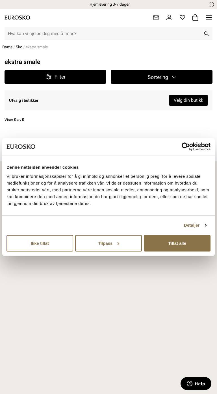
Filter (55, 76)
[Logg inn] (169, 17)
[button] (161, 77)
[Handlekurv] (195, 17)
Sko (19, 47)
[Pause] (211, 4)
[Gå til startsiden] (17, 17)
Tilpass (108, 243)
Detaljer (192, 225)
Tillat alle (177, 243)
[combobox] (104, 34)
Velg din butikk (188, 100)
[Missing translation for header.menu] (209, 17)
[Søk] (206, 33)
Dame (7, 47)
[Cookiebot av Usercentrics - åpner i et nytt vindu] (186, 146)
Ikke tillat (40, 243)
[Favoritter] (182, 17)
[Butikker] (155, 17)
